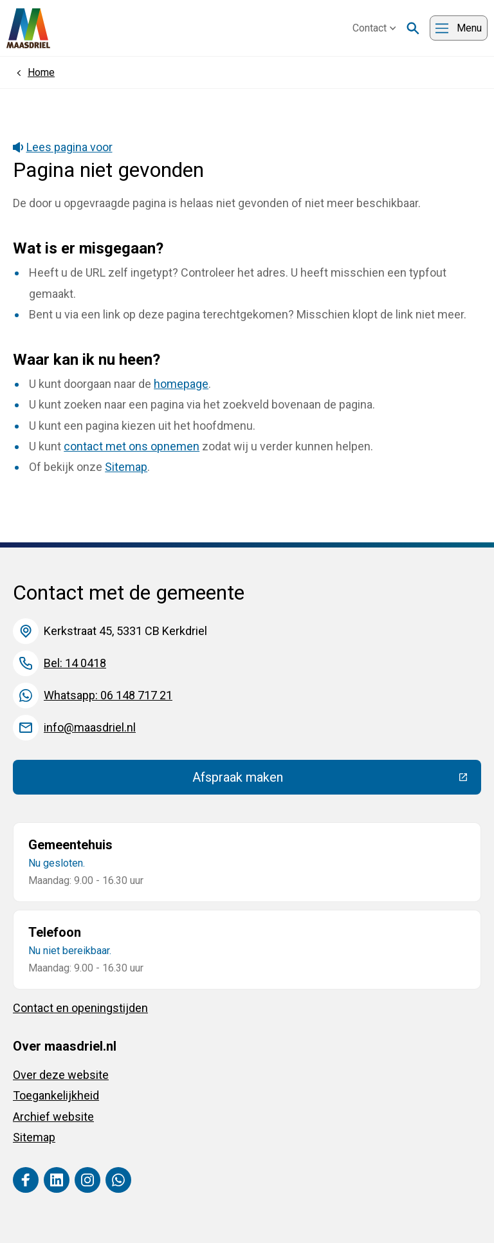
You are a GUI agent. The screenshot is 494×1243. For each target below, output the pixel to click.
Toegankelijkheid (56, 1095)
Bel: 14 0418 (75, 663)
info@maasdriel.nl (90, 727)
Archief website (53, 1116)
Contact (374, 28)
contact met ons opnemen (131, 446)
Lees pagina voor (63, 147)
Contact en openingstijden (80, 1008)
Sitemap (126, 467)
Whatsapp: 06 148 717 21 (108, 695)
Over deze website (61, 1075)
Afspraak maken (331, 780)
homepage (181, 384)
